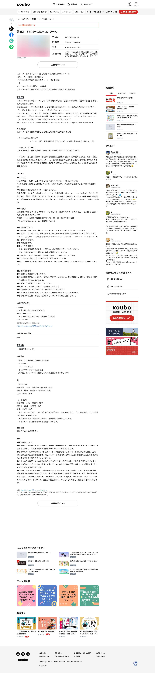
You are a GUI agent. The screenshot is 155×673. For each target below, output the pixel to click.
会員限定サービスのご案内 (82, 653)
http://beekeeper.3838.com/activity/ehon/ (34, 325)
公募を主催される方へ (62, 656)
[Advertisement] (58, 526)
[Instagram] (28, 654)
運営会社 (42, 662)
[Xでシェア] (11, 28)
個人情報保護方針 (76, 662)
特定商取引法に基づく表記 (61, 662)
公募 (111, 93)
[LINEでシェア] (11, 47)
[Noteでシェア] (11, 41)
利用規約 (49, 662)
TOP (18, 19)
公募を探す (25, 19)
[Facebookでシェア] (11, 34)
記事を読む (122, 93)
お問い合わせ (100, 656)
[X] (23, 654)
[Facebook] (18, 654)
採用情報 (77, 656)
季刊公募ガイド (44, 656)
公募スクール (100, 653)
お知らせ (132, 93)
